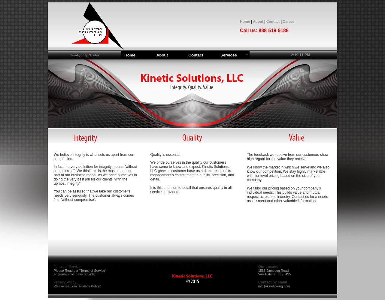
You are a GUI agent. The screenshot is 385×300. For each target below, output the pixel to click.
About (258, 22)
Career (288, 22)
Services (228, 55)
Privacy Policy (89, 286)
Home (245, 22)
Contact (273, 22)
